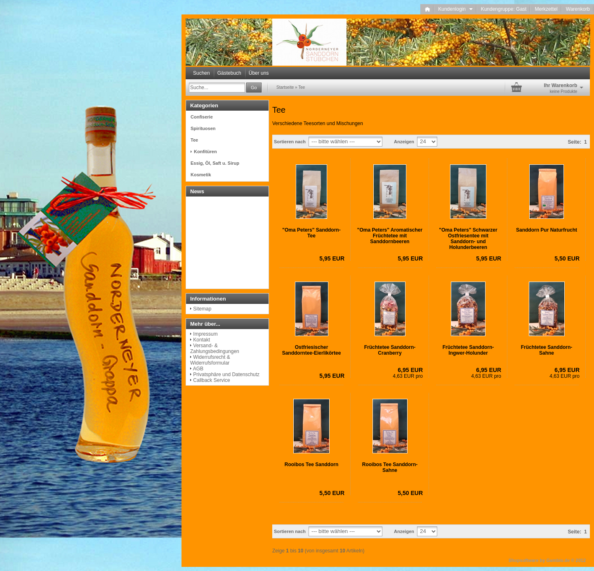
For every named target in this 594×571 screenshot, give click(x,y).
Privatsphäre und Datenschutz (226, 374)
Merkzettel (546, 9)
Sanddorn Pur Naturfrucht (546, 230)
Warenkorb (578, 9)
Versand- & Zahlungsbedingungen (214, 348)
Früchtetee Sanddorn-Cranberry (390, 350)
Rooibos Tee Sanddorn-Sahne (389, 467)
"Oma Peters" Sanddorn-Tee (311, 233)
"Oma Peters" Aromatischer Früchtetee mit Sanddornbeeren (389, 235)
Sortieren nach (290, 141)
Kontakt (201, 340)
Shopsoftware (524, 560)
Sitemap (202, 309)
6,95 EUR (410, 370)
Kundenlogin (455, 9)
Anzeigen (404, 141)
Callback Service (211, 380)
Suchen (201, 73)
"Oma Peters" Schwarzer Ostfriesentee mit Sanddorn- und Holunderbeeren (468, 238)
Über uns (259, 73)
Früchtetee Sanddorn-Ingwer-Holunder (468, 350)
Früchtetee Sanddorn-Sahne (547, 350)
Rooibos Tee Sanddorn (311, 464)
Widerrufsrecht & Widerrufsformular (210, 360)
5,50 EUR (567, 258)
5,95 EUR (331, 258)
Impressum (205, 334)
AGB (198, 369)
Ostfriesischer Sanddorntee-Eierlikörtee (311, 350)
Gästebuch (229, 73)
